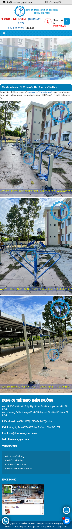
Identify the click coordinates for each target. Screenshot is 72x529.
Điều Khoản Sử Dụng (14, 456)
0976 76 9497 (16, 27)
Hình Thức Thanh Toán (16, 464)
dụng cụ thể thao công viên (40, 92)
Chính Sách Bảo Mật (14, 460)
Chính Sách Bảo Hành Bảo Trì (18, 468)
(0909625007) (23, 421)
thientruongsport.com (18, 439)
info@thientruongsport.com (17, 2)
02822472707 (53, 427)
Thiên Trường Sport (11, 72)
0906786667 (27, 427)
